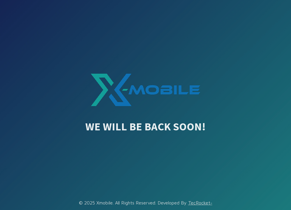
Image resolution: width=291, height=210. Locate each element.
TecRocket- (200, 202)
